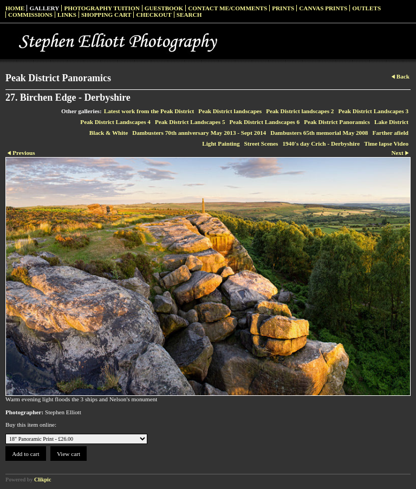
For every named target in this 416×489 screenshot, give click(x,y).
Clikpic (42, 480)
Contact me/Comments (227, 8)
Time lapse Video (386, 143)
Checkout (153, 14)
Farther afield (390, 132)
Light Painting (220, 143)
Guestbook (164, 8)
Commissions (30, 14)
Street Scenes (261, 143)
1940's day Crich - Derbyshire (321, 143)
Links (66, 14)
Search (189, 14)
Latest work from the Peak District (149, 111)
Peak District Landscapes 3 (373, 111)
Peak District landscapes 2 (300, 111)
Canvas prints (323, 8)
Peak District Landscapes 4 (115, 122)
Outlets (366, 8)
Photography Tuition (101, 8)
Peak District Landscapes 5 (190, 122)
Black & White (108, 132)
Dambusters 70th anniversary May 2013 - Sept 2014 (199, 132)
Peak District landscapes (230, 111)
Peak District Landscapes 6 (265, 122)
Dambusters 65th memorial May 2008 (319, 132)
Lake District (391, 122)
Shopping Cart (106, 14)
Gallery (44, 8)
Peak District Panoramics (337, 122)
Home (14, 8)
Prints (283, 8)
